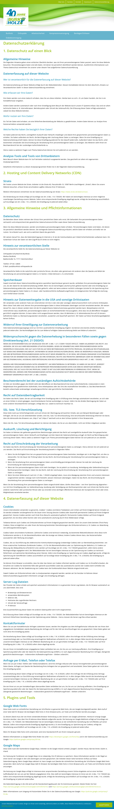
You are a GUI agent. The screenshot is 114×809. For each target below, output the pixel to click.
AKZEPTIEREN (104, 805)
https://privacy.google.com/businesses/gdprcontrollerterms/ (25, 787)
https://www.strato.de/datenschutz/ (74, 192)
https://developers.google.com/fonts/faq (64, 737)
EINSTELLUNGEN (8, 806)
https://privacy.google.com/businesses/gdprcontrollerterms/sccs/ (76, 787)
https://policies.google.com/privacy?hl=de (24, 739)
